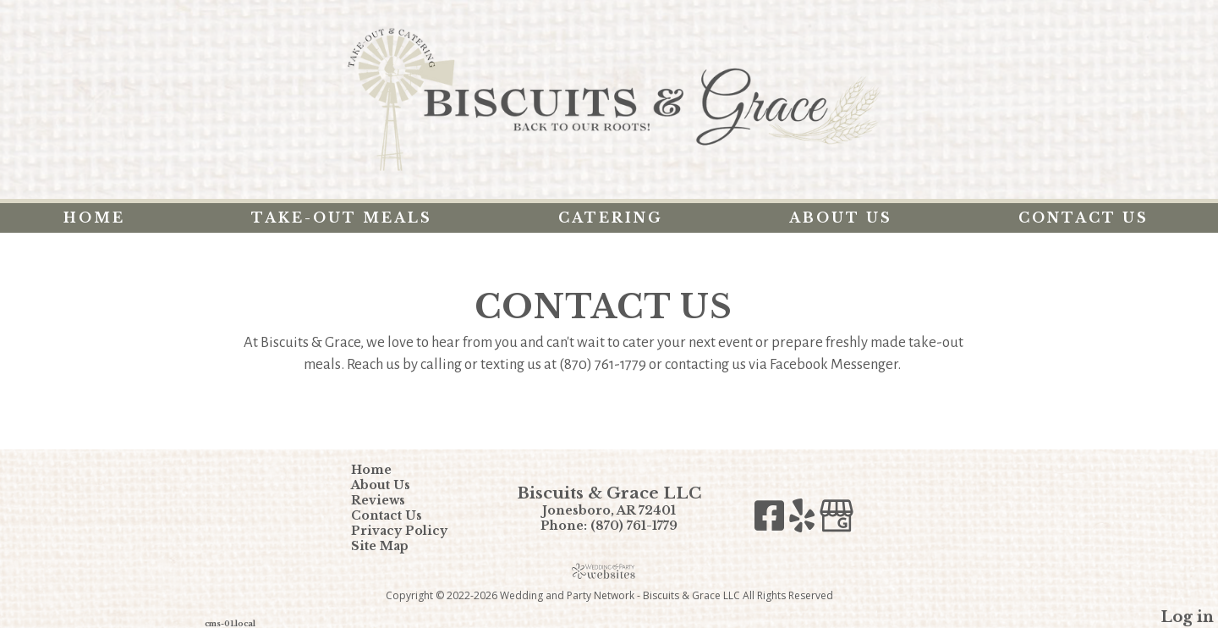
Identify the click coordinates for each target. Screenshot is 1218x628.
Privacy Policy (411, 530)
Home (94, 217)
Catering (610, 217)
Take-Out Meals (341, 217)
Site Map (392, 546)
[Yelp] (804, 520)
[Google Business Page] (836, 520)
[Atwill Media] (609, 571)
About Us (840, 217)
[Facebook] (771, 520)
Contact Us (1083, 217)
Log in (1187, 617)
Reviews (390, 500)
